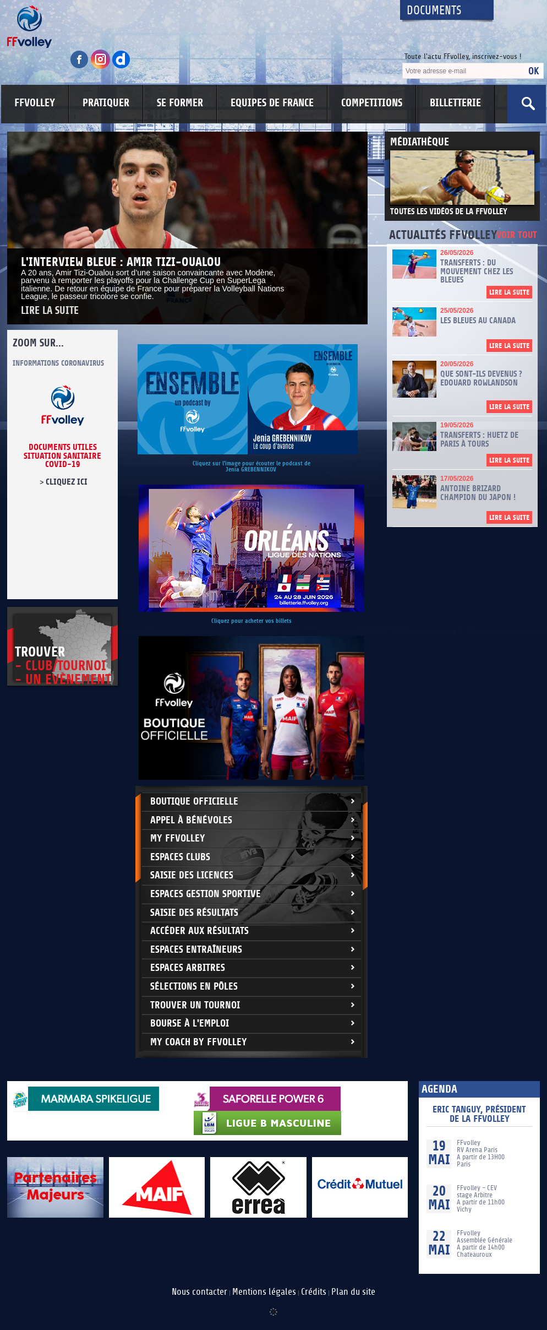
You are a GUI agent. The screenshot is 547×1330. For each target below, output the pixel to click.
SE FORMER (180, 103)
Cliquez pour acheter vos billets (251, 621)
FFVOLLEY (34, 103)
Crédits (313, 1292)
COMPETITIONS (371, 103)
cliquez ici (66, 482)
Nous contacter (199, 1292)
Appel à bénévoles (191, 820)
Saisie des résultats (194, 913)
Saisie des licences (191, 875)
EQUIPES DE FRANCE (272, 103)
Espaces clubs (180, 857)
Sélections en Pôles (194, 986)
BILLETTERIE (455, 103)
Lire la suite (50, 311)
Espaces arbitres (187, 968)
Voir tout (516, 235)
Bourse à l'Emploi (189, 1023)
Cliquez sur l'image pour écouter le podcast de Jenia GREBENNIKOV (251, 466)
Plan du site (353, 1292)
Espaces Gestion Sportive (205, 894)
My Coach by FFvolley (198, 1042)
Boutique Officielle (194, 801)
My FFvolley (177, 838)
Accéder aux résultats (199, 931)
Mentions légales (264, 1292)
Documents (434, 11)
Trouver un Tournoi (195, 1005)
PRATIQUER (106, 103)
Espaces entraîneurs (196, 950)
